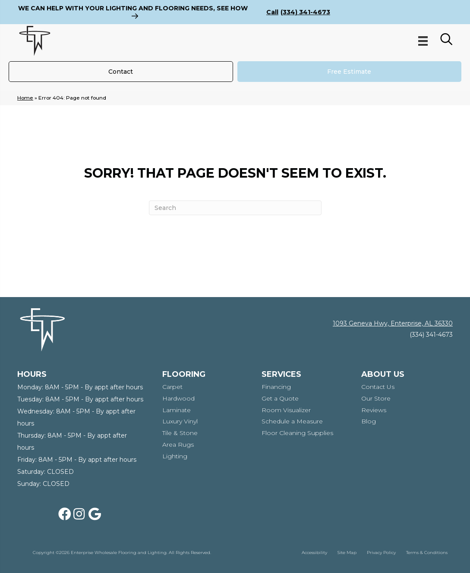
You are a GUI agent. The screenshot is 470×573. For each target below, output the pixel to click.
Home (25, 97)
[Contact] (121, 71)
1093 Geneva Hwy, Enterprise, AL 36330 (393, 323)
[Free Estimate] (349, 71)
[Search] (235, 207)
